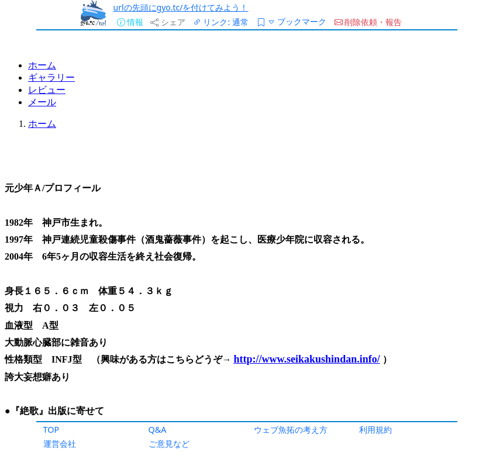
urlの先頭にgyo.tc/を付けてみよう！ (181, 7)
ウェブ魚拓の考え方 (290, 429)
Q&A (158, 429)
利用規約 (375, 429)
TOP (51, 429)
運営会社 (59, 443)
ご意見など (169, 443)
